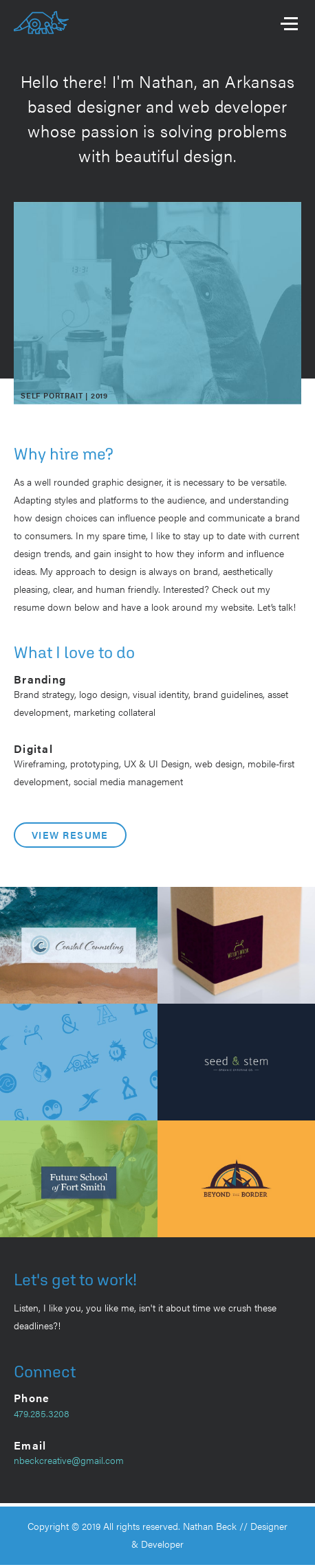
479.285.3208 (41, 1413)
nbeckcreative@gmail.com (69, 1460)
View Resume (70, 835)
